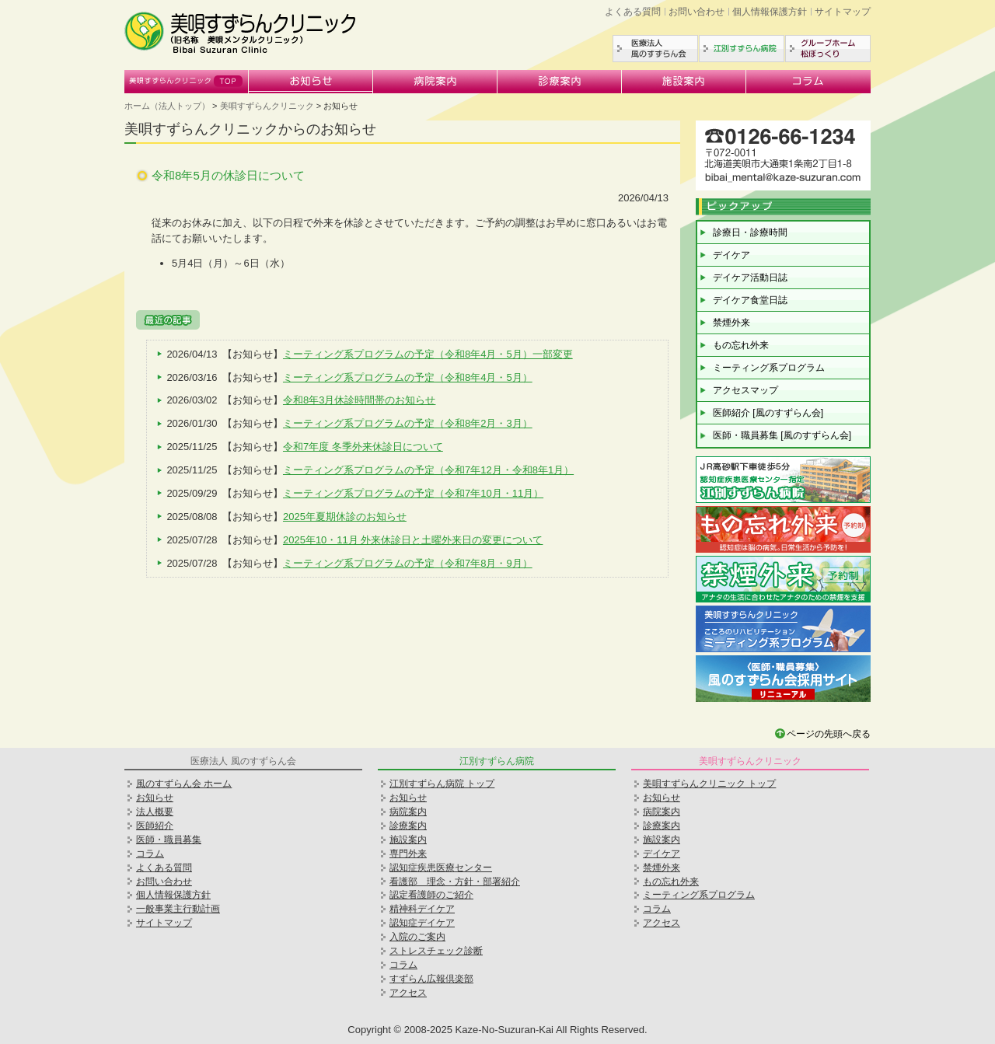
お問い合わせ (696, 11)
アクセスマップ (745, 390)
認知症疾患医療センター (440, 867)
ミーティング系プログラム (769, 367)
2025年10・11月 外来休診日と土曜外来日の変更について (413, 540)
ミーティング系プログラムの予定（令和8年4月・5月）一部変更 (428, 354)
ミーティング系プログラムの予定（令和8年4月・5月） (407, 377)
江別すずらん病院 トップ (441, 783)
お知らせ (311, 81)
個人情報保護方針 (769, 11)
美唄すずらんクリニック (186, 81)
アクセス (408, 992)
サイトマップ (843, 11)
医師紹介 (154, 825)
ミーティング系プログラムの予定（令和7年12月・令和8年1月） (428, 470)
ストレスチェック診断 (436, 950)
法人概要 (154, 811)
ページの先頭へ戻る (829, 733)
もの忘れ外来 (741, 345)
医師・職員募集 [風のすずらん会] (782, 435)
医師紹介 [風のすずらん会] (768, 412)
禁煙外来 (731, 322)
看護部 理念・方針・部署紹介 (454, 881)
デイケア (731, 255)
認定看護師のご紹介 (431, 894)
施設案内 (684, 81)
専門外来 (408, 853)
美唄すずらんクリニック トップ (709, 783)
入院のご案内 (417, 936)
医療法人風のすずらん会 (655, 48)
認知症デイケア (422, 922)
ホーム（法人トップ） (167, 105)
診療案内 (560, 81)
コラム (808, 81)
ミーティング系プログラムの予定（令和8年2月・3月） (407, 423)
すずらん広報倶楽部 (431, 978)
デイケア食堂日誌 (750, 300)
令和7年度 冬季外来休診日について (363, 446)
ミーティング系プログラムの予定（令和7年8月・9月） (407, 563)
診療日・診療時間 (750, 232)
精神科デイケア (422, 908)
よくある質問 (633, 11)
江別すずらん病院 (741, 48)
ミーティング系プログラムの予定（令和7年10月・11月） (413, 493)
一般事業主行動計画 (178, 908)
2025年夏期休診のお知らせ (345, 516)
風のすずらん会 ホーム (184, 783)
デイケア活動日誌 (750, 277)
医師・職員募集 (168, 839)
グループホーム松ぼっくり (828, 48)
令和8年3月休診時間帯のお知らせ (359, 400)
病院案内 (435, 81)
